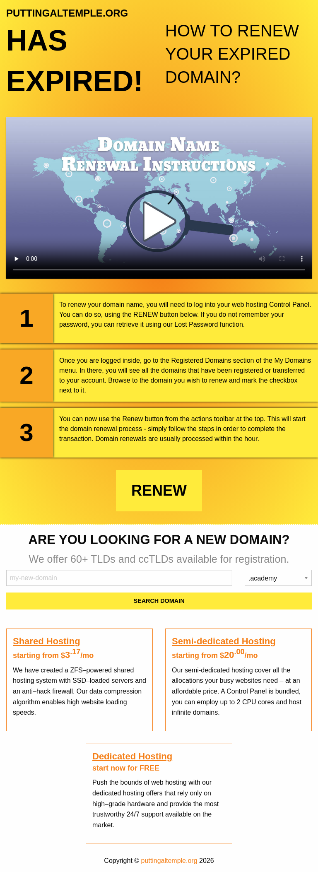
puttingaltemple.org (169, 860)
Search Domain (158, 600)
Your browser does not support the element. (159, 198)
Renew (159, 490)
